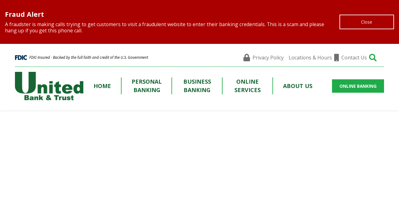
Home (102, 86)
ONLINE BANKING (358, 86)
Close (366, 22)
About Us (297, 86)
